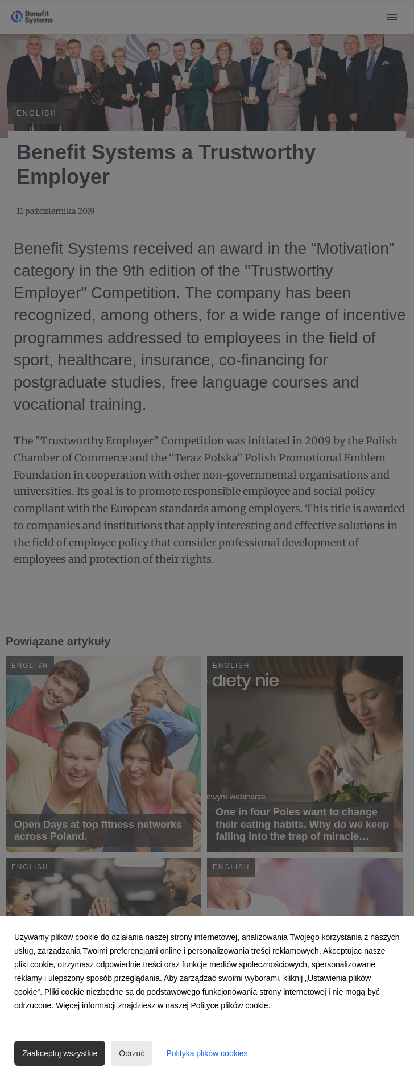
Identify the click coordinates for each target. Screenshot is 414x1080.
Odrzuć (131, 1053)
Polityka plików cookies (206, 1053)
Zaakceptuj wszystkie (59, 1053)
